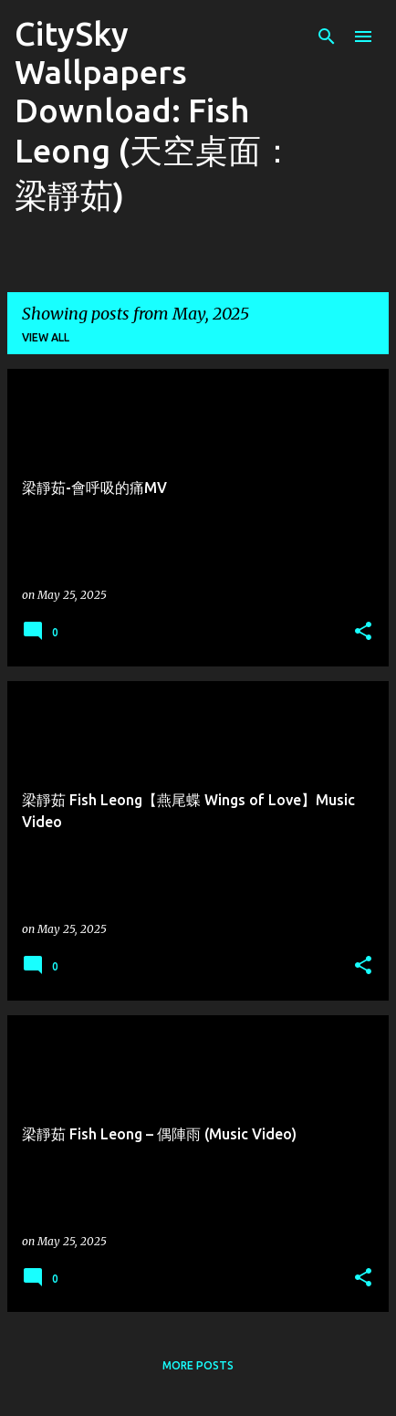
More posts (198, 1365)
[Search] (327, 36)
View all (45, 337)
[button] (363, 632)
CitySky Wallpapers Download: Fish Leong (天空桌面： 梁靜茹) (154, 114)
